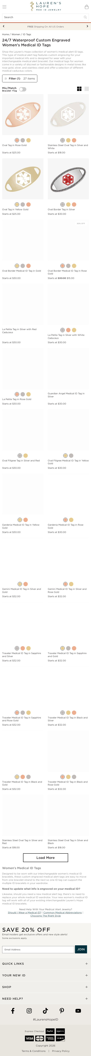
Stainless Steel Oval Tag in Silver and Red (22, 842)
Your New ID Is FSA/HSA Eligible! (45, 26)
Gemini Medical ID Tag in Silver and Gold (21, 590)
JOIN (81, 949)
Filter (13, 78)
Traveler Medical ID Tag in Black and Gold (22, 783)
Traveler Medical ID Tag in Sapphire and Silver (21, 654)
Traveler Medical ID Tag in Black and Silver (68, 719)
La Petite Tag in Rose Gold (16, 399)
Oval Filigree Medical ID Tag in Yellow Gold (68, 462)
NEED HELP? (12, 998)
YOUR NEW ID (14, 975)
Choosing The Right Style (45, 915)
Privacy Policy (61, 1051)
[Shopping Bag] (87, 7)
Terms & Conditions (34, 1051)
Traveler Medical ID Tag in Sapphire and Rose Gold (21, 719)
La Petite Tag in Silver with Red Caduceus (19, 330)
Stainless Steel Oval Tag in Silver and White (68, 146)
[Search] (45, 17)
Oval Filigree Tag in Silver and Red (21, 460)
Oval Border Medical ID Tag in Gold (21, 270)
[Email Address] (38, 949)
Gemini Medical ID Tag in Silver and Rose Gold (67, 590)
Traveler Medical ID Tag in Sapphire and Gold (67, 654)
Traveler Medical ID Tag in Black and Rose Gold (68, 783)
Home (5, 34)
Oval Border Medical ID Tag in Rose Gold (67, 272)
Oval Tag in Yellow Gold (15, 209)
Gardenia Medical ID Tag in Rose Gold (65, 526)
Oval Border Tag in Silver (61, 209)
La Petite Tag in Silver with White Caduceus (66, 336)
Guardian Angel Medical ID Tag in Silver (66, 395)
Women (16, 34)
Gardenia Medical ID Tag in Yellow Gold (20, 526)
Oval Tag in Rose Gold (14, 145)
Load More (45, 858)
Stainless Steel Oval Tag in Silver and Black (68, 842)
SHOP (6, 987)
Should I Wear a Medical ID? (24, 912)
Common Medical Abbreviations (62, 912)
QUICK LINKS (13, 963)
